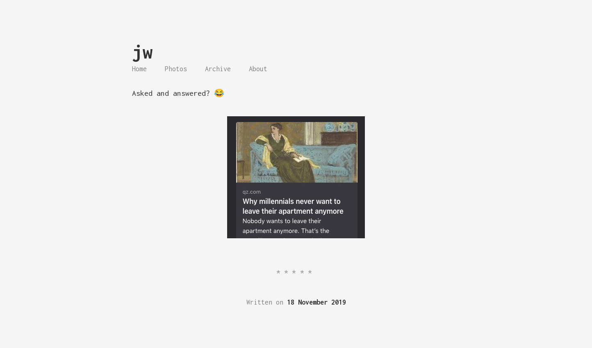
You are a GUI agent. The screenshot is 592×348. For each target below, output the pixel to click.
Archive (218, 68)
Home (139, 68)
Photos (176, 68)
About (258, 68)
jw (142, 52)
